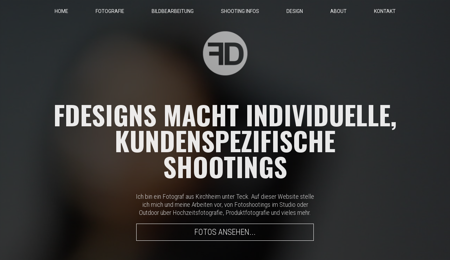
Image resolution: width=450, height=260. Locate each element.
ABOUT (338, 11)
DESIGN (294, 11)
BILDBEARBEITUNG (173, 11)
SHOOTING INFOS (240, 11)
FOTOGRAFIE (110, 11)
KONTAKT (385, 11)
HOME (61, 11)
